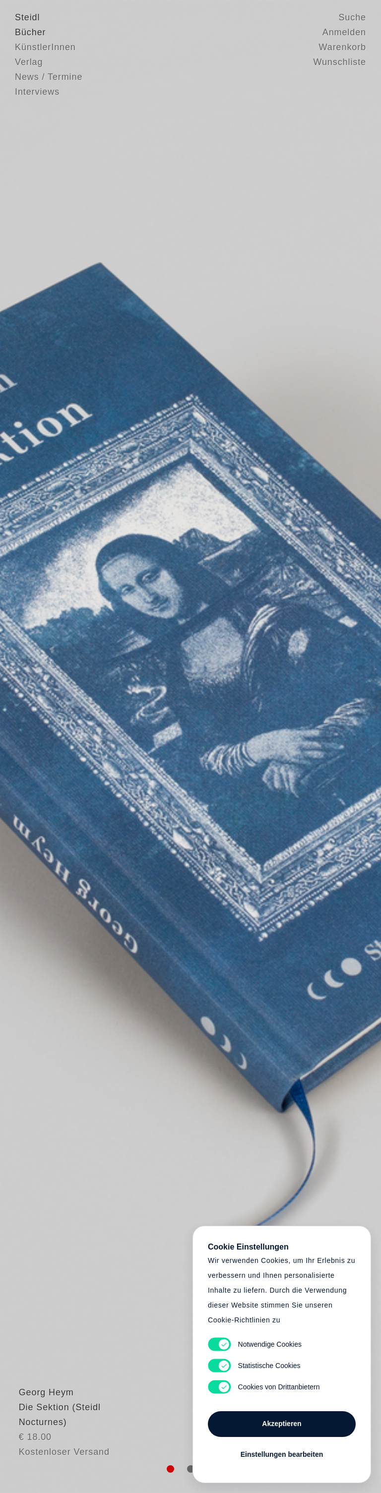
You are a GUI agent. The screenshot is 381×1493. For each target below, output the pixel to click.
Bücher (30, 32)
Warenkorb (342, 47)
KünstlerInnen (45, 47)
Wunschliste (339, 62)
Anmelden (344, 32)
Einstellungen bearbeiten (282, 1454)
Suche (352, 17)
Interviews (37, 92)
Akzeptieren (281, 1424)
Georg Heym (42, 1411)
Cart (190, 746)
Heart (123, 746)
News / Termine (48, 77)
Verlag (29, 62)
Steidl (27, 17)
